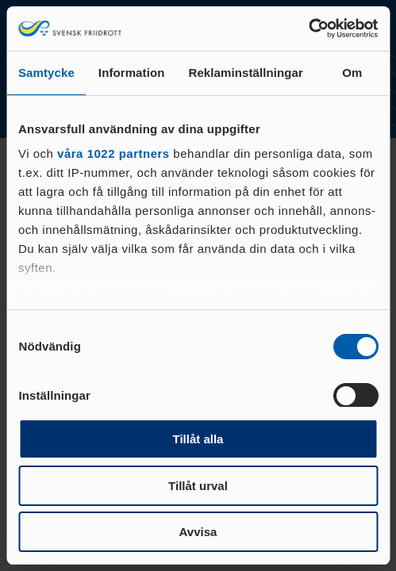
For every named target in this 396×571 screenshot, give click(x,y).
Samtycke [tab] (46, 72)
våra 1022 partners (113, 153)
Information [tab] (131, 72)
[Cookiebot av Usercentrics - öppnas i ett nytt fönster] (308, 28)
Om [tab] (352, 72)
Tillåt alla (198, 439)
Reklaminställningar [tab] (245, 72)
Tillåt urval (198, 485)
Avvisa (198, 531)
